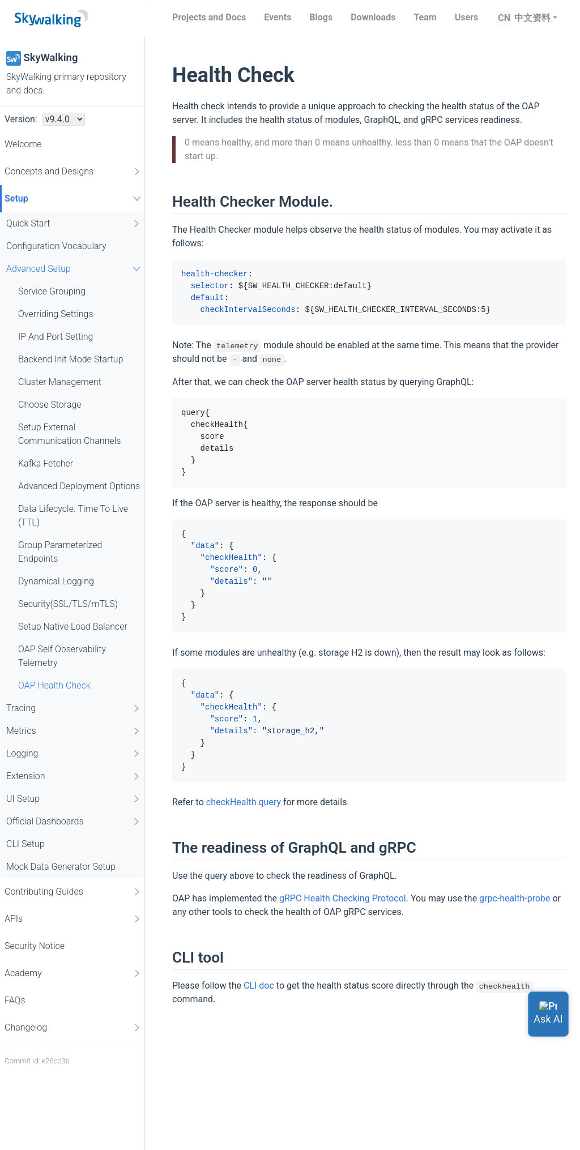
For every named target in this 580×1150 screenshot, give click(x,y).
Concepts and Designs (73, 171)
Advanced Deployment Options (79, 486)
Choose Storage (50, 404)
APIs (73, 919)
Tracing (73, 708)
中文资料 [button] (532, 17)
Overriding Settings (55, 314)
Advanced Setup (74, 268)
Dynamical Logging (56, 581)
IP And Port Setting (55, 336)
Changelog (73, 1027)
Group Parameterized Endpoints (60, 552)
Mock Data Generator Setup (61, 866)
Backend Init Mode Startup (70, 359)
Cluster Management (59, 382)
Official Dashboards (73, 821)
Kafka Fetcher (45, 463)
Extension (73, 776)
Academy (73, 973)
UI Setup (73, 799)
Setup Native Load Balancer (72, 626)
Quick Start (73, 223)
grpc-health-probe (514, 898)
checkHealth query (243, 802)
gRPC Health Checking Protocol (342, 898)
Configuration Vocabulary (56, 246)
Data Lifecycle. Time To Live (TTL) (73, 515)
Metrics (73, 731)
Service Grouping (52, 291)
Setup (74, 198)
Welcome (23, 144)
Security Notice (35, 945)
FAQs (15, 1000)
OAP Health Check (54, 685)
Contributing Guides (73, 892)
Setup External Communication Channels (69, 434)
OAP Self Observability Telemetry (62, 656)
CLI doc (259, 985)
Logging (73, 753)
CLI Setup (25, 844)
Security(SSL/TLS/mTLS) (68, 603)
